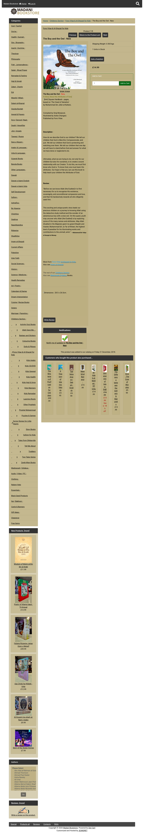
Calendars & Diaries (19, 291)
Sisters (14, 308)
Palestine (15, 253)
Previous (72, 35)
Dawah (14, 175)
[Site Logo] (30, 11)
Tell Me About (23, 446)
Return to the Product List (90, 35)
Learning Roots (23, 399)
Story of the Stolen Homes (23, 739)
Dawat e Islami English (20, 181)
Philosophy (15, 59)
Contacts (47, 824)
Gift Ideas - (15, 512)
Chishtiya (15, 214)
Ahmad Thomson (23, 773)
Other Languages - (18, 170)
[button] (137, 4)
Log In (31, 4)
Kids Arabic (23, 360)
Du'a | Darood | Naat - (19, 120)
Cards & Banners (18, 507)
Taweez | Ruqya (17, 136)
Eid (12, 92)
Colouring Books (23, 341)
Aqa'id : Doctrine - (18, 48)
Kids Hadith (23, 377)
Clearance (15, 518)
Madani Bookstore (70, 828)
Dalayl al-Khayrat (18, 103)
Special (14, 824)
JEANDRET (83, 831)
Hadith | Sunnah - (18, 37)
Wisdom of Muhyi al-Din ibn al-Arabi (23, 552)
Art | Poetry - (16, 286)
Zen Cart (91, 828)
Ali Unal (23, 780)
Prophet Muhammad (23, 410)
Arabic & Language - (19, 148)
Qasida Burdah (17, 109)
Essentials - (15, 490)
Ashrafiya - (15, 203)
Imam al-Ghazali (17, 242)
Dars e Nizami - (17, 142)
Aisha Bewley (23, 777)
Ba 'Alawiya (15, 208)
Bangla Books (16, 164)
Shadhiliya (15, 236)
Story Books (23, 429)
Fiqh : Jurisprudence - (19, 65)
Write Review (49, 320)
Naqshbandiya (17, 225)
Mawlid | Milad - (17, 98)
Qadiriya (14, 219)
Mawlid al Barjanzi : (83, 376)
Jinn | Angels (16, 131)
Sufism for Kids (23, 435)
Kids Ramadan (23, 393)
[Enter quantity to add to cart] (105, 83)
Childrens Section (57, 21)
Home (22, 4)
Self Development (18, 192)
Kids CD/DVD (23, 366)
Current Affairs (17, 247)
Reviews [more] (18, 803)
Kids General (23, 371)
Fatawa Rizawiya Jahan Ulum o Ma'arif (23, 632)
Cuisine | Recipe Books (20, 302)
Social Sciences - (18, 264)
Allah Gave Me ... (23, 330)
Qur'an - (14, 31)
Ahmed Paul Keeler (23, 775)
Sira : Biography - (18, 43)
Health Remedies (18, 280)
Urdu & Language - (18, 153)
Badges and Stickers (23, 335)
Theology (15, 54)
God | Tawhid (16, 26)
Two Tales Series (23, 457)
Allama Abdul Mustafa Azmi (23, 789)
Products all (25, 824)
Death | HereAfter (18, 125)
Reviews (36, 824)
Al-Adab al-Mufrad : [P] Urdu (94, 381)
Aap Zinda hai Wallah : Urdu (23, 672)
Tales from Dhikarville (23, 440)
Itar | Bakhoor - (17, 501)
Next (105, 35)
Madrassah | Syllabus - (20, 468)
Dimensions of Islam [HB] (105, 381)
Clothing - (15, 479)
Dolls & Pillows (23, 347)
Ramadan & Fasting (19, 76)
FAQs (56, 824)
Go (23, 794)
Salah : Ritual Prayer (19, 70)
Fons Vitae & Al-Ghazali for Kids (78, 21)
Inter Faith (15, 258)
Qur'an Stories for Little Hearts (21, 422)
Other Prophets (23, 405)
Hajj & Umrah (16, 81)
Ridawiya (14, 230)
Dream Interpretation (19, 297)
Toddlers (23, 451)
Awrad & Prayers (17, 114)
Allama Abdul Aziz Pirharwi (23, 786)
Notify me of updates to (64, 342)
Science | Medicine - (19, 275)
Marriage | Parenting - (19, 313)
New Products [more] (20, 531)
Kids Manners (23, 388)
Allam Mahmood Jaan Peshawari (23, 782)
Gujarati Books (17, 159)
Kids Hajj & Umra (23, 382)
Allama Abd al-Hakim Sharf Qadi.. (23, 784)
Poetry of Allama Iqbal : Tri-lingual (23, 592)
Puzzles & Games (23, 416)
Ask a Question (97, 59)
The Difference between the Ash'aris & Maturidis (116, 388)
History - (14, 269)
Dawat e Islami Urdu (19, 186)
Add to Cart (124, 83)
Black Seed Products (19, 496)
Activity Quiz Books (23, 324)
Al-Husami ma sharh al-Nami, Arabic (23, 708)
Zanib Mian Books (23, 463)
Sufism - (14, 197)
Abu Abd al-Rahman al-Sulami (23, 771)
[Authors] (23, 778)
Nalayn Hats (16, 485)
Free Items (15, 523)
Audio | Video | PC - (18, 474)
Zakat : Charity (17, 87)
